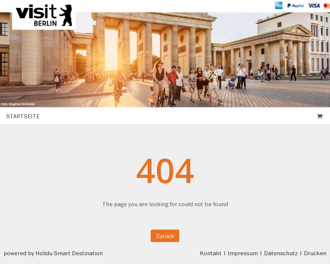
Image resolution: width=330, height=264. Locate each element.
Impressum (243, 253)
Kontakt (210, 253)
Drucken (315, 253)
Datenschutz (281, 253)
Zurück (165, 235)
